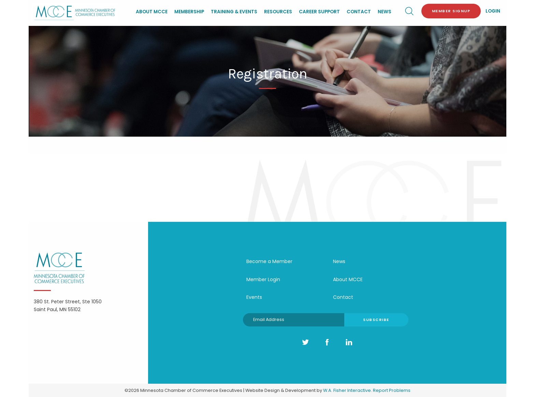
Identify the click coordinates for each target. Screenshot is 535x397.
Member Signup (451, 11)
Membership (189, 12)
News (384, 12)
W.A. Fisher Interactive (347, 390)
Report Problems (391, 390)
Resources (278, 12)
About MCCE (152, 12)
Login (493, 11)
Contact (359, 12)
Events (254, 297)
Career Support (319, 12)
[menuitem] (151, 12)
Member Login (263, 279)
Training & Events (234, 12)
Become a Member (269, 261)
